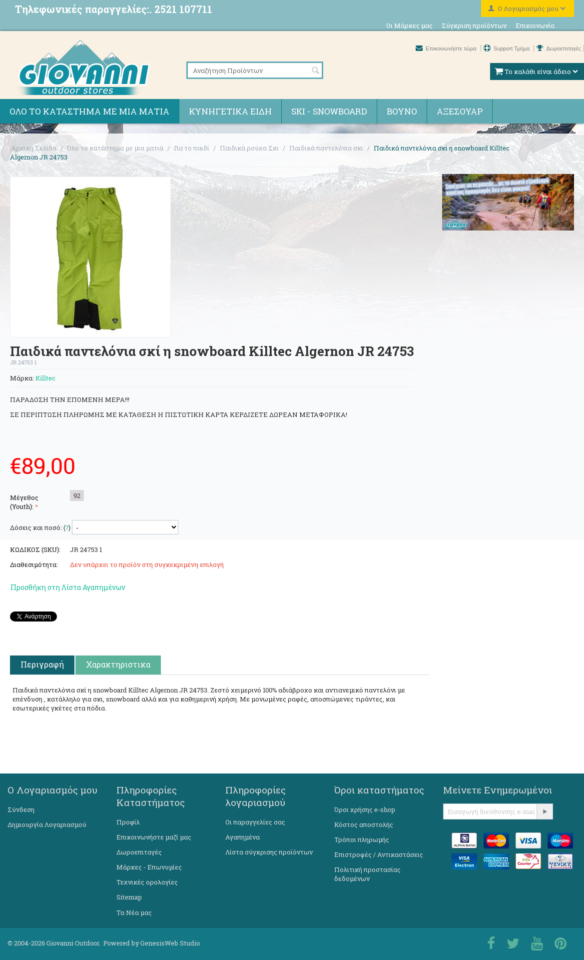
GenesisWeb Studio (170, 943)
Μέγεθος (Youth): (24, 502)
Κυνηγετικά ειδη (230, 111)
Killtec (45, 378)
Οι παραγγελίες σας (255, 822)
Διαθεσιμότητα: (34, 564)
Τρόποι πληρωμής (361, 839)
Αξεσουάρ (460, 111)
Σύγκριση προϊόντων (474, 25)
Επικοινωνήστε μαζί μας (153, 837)
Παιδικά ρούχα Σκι (249, 148)
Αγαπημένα (242, 837)
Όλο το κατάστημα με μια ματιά (89, 111)
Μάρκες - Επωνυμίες (149, 867)
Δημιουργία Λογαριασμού (46, 824)
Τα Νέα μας (134, 912)
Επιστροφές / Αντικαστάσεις (378, 854)
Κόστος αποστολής (363, 824)
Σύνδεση (20, 809)
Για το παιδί (191, 148)
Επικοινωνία (535, 25)
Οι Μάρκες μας (409, 25)
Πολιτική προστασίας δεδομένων (367, 874)
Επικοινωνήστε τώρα (447, 49)
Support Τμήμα (508, 49)
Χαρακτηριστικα (118, 664)
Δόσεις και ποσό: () (40, 527)
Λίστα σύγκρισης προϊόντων (269, 852)
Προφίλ (128, 822)
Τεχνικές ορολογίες (147, 882)
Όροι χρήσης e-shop (364, 809)
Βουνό (402, 111)
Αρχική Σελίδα (33, 148)
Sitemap (129, 897)
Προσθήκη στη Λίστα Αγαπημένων (67, 587)
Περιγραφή (42, 664)
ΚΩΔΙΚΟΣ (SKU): (35, 549)
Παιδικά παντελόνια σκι (326, 148)
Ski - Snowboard (329, 111)
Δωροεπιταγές (559, 49)
